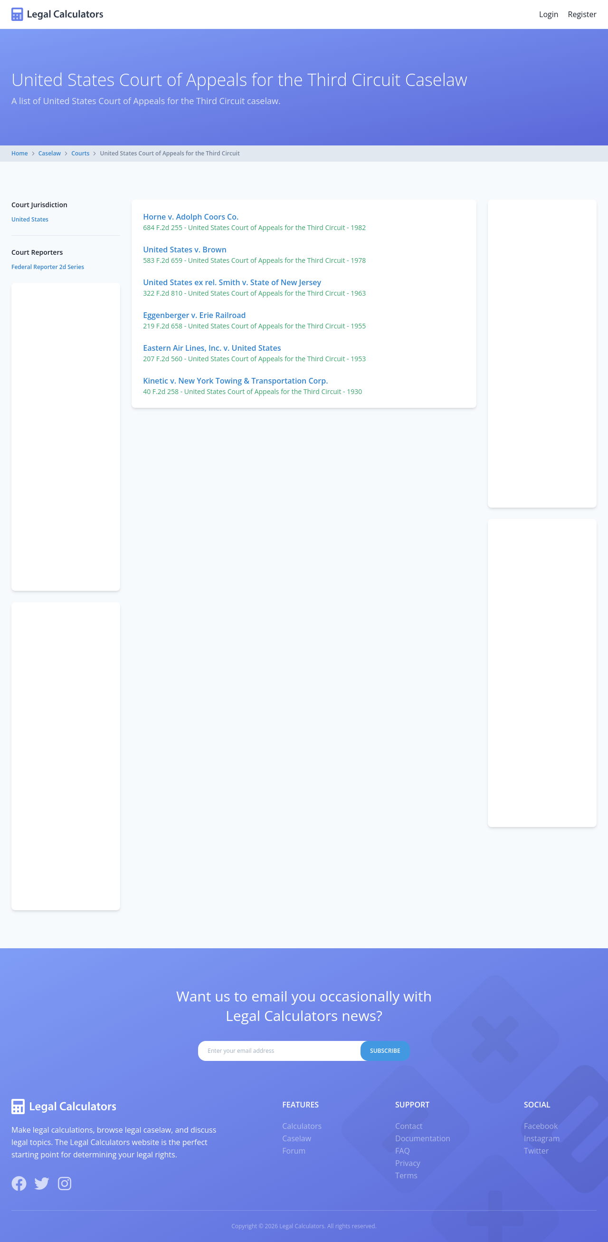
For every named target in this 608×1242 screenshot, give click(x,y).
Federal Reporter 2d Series (47, 267)
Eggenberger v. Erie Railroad (194, 315)
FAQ (402, 1151)
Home (19, 153)
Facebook (541, 1126)
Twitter (536, 1151)
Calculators (302, 1126)
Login (549, 14)
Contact (408, 1126)
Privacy (407, 1163)
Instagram (542, 1138)
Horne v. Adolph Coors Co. (190, 217)
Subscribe (385, 1051)
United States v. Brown (185, 249)
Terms (406, 1175)
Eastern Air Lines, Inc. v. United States (212, 348)
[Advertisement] (542, 353)
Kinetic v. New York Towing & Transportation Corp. (235, 380)
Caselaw (49, 153)
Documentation (422, 1138)
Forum (293, 1151)
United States (29, 219)
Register (582, 14)
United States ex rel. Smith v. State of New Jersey (232, 282)
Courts (80, 153)
